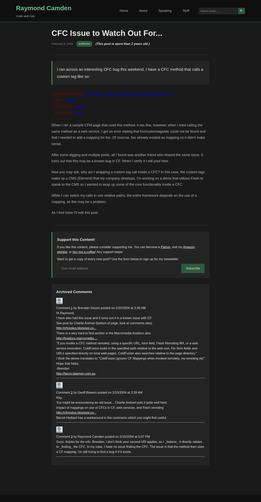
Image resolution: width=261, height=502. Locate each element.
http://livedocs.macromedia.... (76, 338)
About (143, 10)
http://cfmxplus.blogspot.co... (76, 328)
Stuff (186, 10)
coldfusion (84, 43)
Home (124, 10)
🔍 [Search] (241, 10)
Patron (165, 247)
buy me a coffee (84, 252)
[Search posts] (218, 11)
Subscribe (193, 268)
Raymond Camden (43, 8)
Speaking (165, 10)
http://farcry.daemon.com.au (75, 373)
